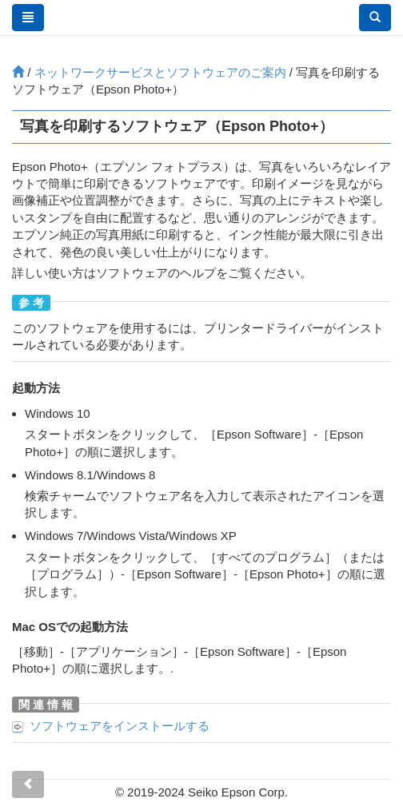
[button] (375, 17)
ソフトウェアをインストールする (119, 726)
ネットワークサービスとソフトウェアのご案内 (160, 72)
